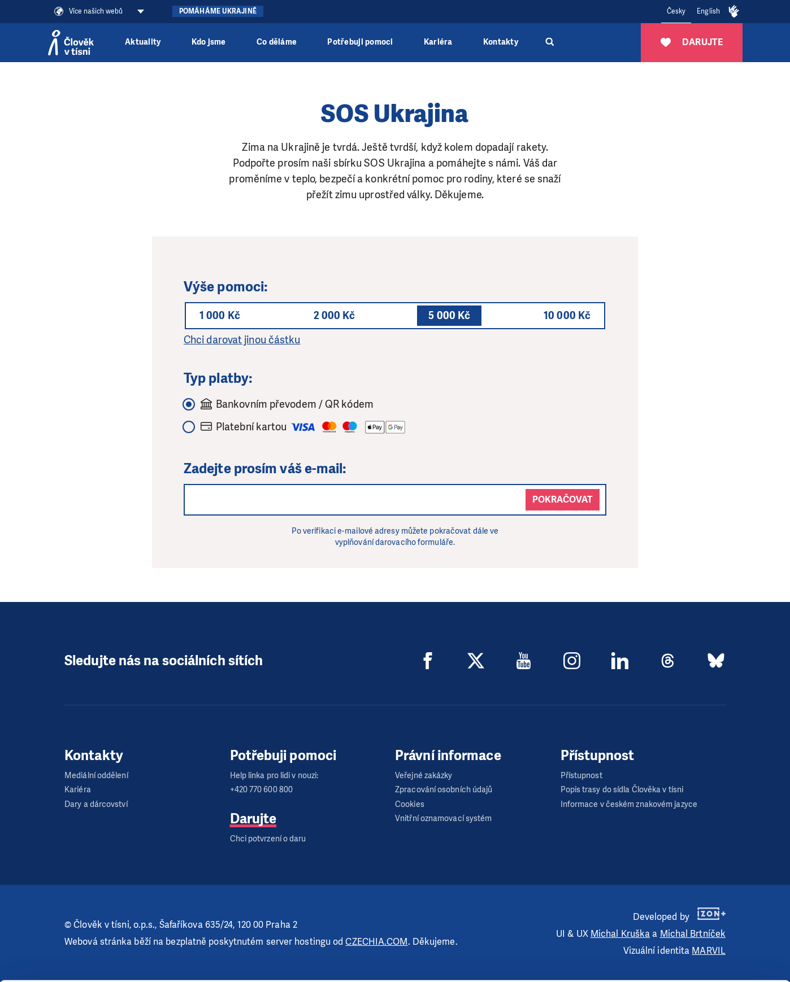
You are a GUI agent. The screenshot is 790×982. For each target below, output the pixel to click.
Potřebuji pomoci (360, 42)
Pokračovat (562, 499)
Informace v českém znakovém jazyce (629, 804)
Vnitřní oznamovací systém (443, 818)
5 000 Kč (449, 315)
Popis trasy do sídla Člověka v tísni (622, 789)
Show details (174, 967)
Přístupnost (581, 775)
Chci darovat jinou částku (242, 340)
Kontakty (500, 42)
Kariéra (438, 42)
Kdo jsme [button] (209, 42)
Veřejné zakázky (424, 775)
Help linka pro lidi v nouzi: (274, 775)
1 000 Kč (219, 315)
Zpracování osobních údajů (444, 789)
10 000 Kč (567, 315)
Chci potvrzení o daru (268, 838)
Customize (696, 927)
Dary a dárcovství (96, 804)
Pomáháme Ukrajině (218, 11)
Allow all (696, 899)
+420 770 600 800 (261, 789)
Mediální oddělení (96, 775)
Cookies (409, 804)
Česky (676, 11)
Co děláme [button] (277, 42)
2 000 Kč (334, 315)
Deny (695, 956)
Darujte (253, 819)
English (708, 11)
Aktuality (142, 42)
